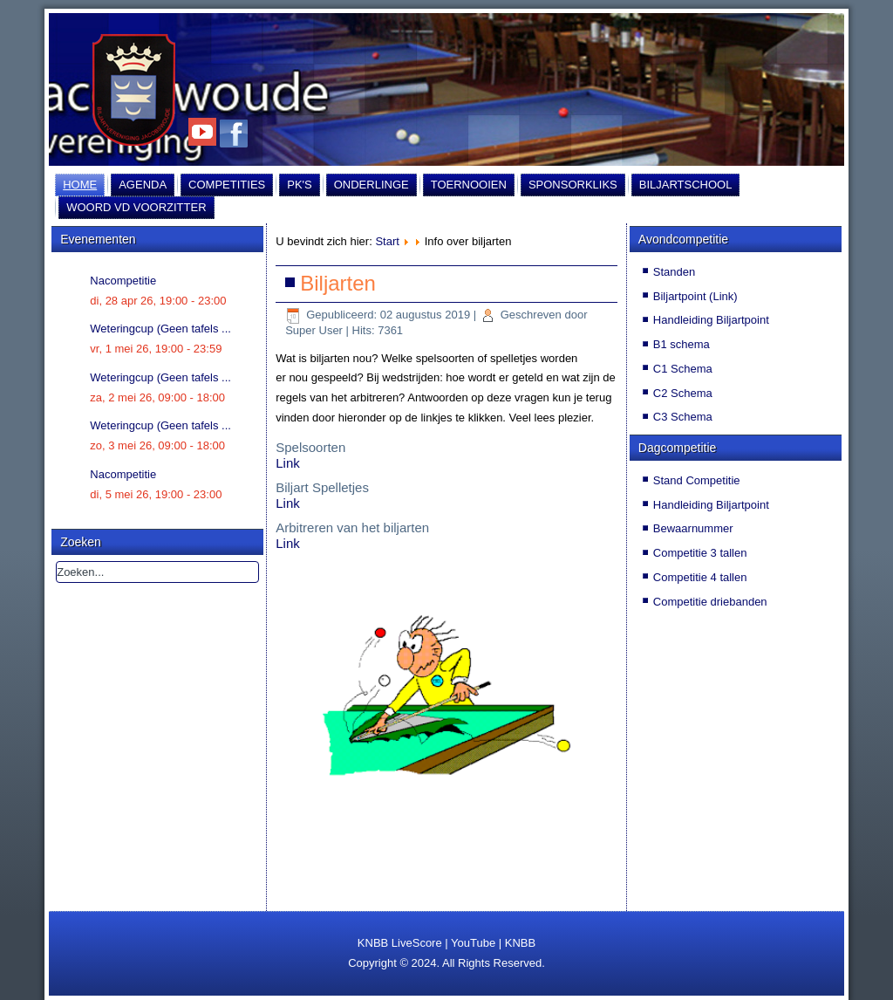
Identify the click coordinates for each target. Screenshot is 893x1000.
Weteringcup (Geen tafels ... (160, 328)
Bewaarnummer (693, 528)
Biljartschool (686, 184)
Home (80, 184)
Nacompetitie (123, 280)
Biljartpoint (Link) (695, 296)
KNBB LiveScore (400, 942)
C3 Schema (682, 416)
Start (387, 241)
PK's (299, 184)
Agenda (143, 184)
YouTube (473, 942)
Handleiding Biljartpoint (711, 319)
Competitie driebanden (710, 601)
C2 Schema (682, 393)
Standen (674, 271)
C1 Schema (682, 368)
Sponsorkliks (572, 184)
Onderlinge (371, 184)
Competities (226, 184)
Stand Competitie (696, 480)
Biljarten (338, 283)
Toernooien (469, 184)
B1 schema (681, 344)
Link (288, 462)
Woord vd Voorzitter (136, 207)
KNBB (520, 942)
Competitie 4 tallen (700, 577)
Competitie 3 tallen (700, 552)
